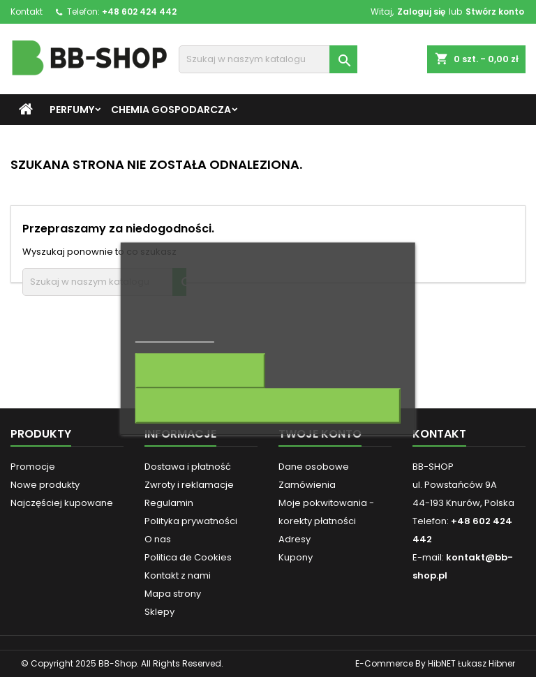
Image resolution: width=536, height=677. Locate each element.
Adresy (294, 539)
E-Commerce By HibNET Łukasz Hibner (435, 663)
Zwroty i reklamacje (189, 484)
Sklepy (159, 611)
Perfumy (72, 110)
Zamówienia (307, 484)
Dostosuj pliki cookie (200, 371)
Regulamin (168, 502)
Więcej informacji (174, 336)
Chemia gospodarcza (171, 110)
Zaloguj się (421, 11)
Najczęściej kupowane (61, 502)
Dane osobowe (313, 466)
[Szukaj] (268, 59)
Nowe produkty (45, 484)
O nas (157, 539)
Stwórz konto (495, 11)
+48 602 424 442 (139, 11)
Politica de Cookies (188, 557)
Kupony (295, 557)
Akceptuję (268, 406)
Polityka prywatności (190, 521)
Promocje (32, 466)
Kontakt (26, 11)
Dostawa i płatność (187, 466)
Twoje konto (320, 434)
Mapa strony (172, 593)
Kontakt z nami (177, 575)
